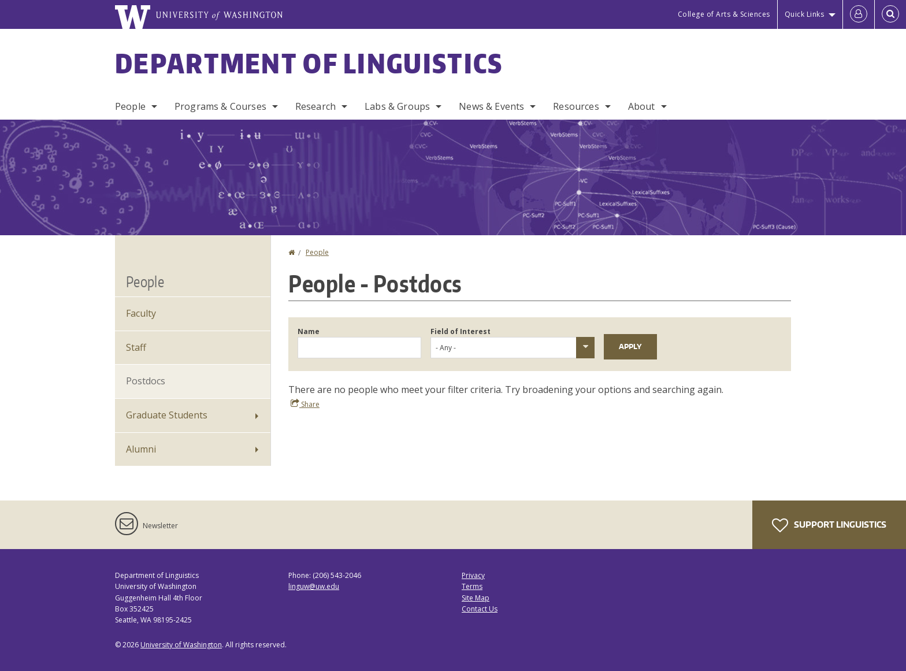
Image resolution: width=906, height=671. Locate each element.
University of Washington (181, 645)
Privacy (473, 575)
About (641, 106)
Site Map (475, 598)
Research (315, 106)
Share (305, 404)
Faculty (141, 313)
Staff (136, 347)
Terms (472, 586)
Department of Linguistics (309, 63)
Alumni (141, 449)
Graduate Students (166, 415)
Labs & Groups (397, 106)
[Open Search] (890, 14)
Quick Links (805, 14)
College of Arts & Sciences (724, 14)
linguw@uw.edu (313, 586)
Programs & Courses (220, 106)
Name (309, 331)
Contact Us (479, 609)
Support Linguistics (829, 525)
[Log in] (858, 14)
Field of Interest (460, 331)
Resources (576, 106)
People (130, 106)
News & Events (491, 106)
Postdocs (145, 381)
